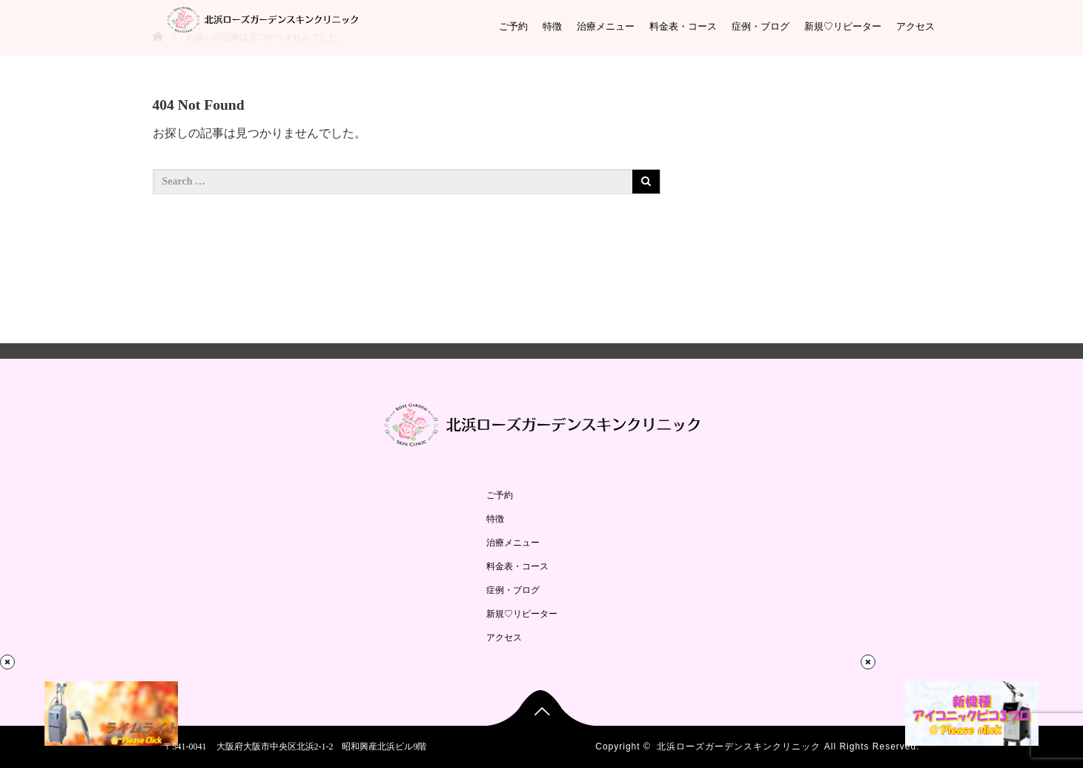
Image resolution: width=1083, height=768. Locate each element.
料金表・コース (683, 26)
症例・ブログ (760, 26)
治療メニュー (606, 26)
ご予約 (513, 26)
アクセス (915, 26)
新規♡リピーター (842, 26)
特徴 (552, 26)
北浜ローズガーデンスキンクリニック (739, 746)
